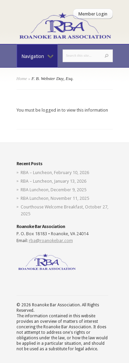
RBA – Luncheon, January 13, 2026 (53, 181)
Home (22, 78)
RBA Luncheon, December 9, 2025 (53, 189)
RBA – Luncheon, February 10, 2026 (55, 172)
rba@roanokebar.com (51, 240)
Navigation (37, 56)
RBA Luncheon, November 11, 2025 (55, 198)
